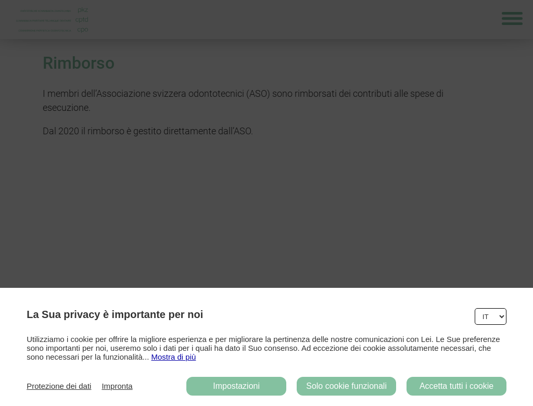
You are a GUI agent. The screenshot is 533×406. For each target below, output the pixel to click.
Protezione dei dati (59, 386)
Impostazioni (236, 386)
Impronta (116, 386)
